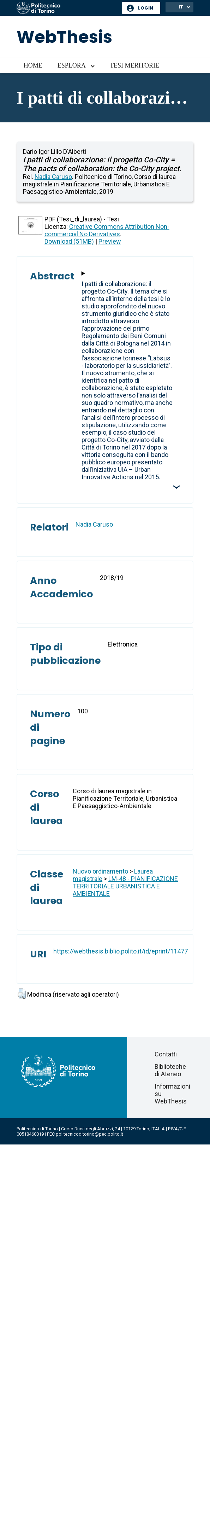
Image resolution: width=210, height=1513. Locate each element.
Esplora (72, 65)
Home (33, 65)
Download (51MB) (69, 241)
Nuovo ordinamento (100, 871)
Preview (109, 241)
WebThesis (64, 37)
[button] (22, 994)
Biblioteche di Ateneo (170, 1070)
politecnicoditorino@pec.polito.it (89, 1134)
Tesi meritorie (134, 65)
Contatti (166, 1054)
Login (145, 8)
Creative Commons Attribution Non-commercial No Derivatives (106, 230)
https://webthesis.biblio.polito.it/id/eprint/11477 (120, 951)
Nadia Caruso (53, 176)
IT (181, 7)
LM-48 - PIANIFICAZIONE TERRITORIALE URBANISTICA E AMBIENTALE (125, 886)
